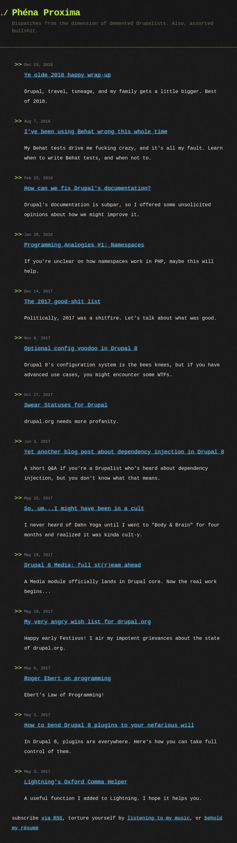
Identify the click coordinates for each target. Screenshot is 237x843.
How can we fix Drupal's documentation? (87, 188)
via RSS (51, 818)
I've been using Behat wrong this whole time (95, 131)
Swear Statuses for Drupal (65, 405)
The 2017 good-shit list (62, 301)
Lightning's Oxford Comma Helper (75, 782)
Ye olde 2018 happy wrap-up (67, 75)
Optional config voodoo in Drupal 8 (80, 348)
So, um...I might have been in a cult (84, 508)
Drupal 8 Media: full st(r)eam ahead (82, 565)
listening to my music (158, 818)
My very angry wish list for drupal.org (87, 622)
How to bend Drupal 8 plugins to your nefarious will (109, 725)
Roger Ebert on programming (67, 678)
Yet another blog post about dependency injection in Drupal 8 (124, 452)
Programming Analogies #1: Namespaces (84, 245)
